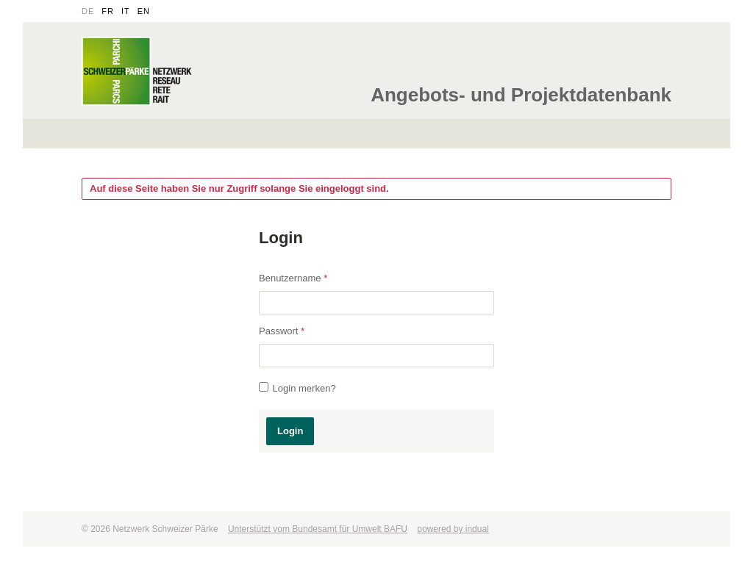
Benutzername (293, 278)
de (88, 11)
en (144, 11)
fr (107, 11)
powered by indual (452, 529)
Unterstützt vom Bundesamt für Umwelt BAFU (317, 529)
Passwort (281, 330)
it (125, 11)
